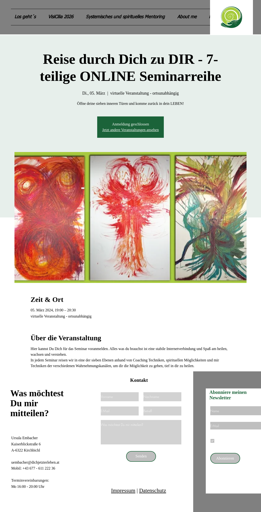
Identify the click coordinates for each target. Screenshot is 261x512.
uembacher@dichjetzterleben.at (35, 462)
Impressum (123, 491)
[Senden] (141, 456)
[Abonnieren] (225, 458)
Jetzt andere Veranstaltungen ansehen (130, 130)
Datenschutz (152, 491)
